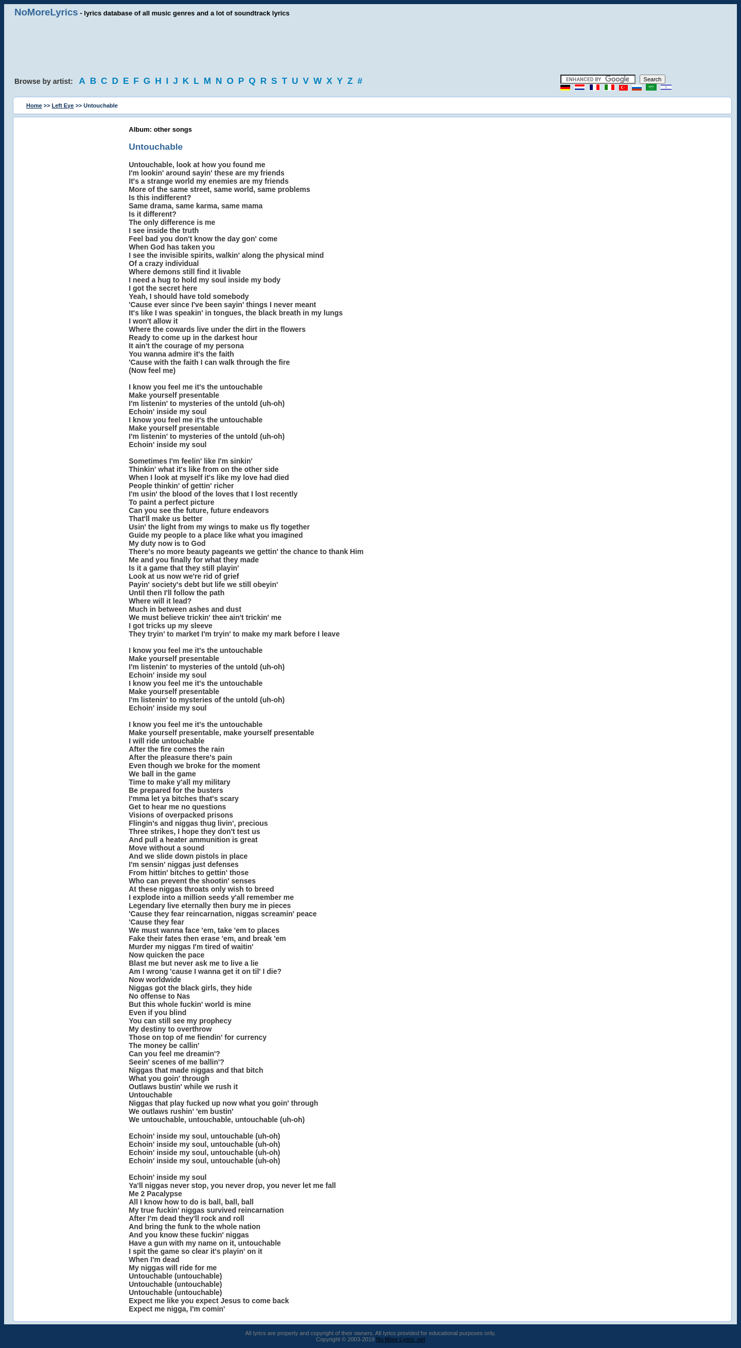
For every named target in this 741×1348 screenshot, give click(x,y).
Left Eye (63, 105)
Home (34, 105)
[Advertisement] (370, 46)
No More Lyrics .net (400, 1339)
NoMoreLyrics (46, 12)
